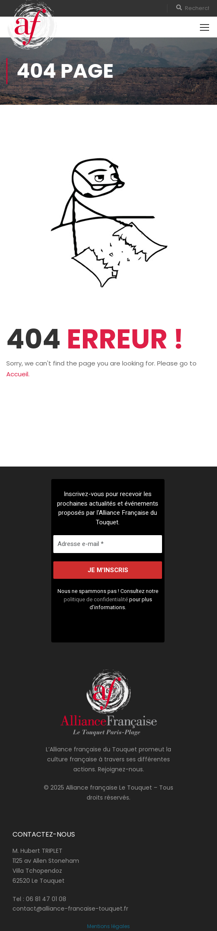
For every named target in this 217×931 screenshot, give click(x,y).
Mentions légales (108, 926)
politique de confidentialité (96, 599)
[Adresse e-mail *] (107, 544)
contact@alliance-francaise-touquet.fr (70, 908)
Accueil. (18, 374)
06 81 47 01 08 (46, 899)
